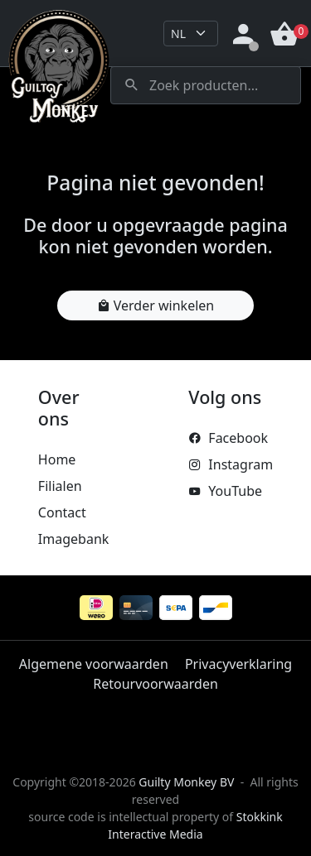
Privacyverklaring (238, 664)
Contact (62, 512)
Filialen (60, 486)
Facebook (228, 438)
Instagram (230, 464)
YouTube (225, 491)
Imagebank (73, 539)
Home (57, 459)
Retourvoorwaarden (155, 684)
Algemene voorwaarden (93, 664)
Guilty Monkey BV (186, 782)
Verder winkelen (155, 305)
